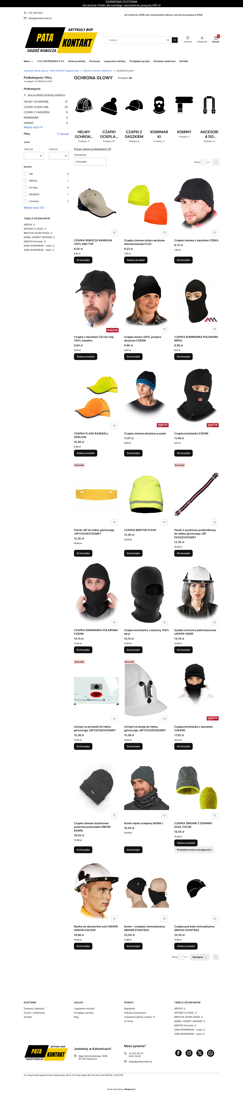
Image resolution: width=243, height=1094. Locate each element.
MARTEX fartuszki (33, 241)
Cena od (28, 149)
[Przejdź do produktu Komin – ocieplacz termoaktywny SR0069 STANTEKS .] (146, 890)
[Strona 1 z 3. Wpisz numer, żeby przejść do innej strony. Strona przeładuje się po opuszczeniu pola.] (203, 162)
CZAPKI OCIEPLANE (46, 107)
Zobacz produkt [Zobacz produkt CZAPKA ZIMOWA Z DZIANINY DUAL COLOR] (186, 842)
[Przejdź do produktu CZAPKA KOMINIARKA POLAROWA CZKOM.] (96, 594)
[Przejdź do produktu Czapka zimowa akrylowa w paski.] (146, 397)
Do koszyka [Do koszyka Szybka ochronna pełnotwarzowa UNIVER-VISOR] (183, 649)
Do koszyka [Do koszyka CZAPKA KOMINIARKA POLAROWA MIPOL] (183, 356)
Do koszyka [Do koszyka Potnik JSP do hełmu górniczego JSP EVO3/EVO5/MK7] (83, 553)
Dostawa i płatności (34, 1008)
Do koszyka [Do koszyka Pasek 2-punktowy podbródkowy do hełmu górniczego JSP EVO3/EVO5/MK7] (183, 553)
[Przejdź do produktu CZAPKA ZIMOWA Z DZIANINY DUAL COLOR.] (196, 787)
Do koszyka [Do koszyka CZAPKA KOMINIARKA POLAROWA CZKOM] (83, 649)
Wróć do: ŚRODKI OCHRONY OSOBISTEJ (44, 95)
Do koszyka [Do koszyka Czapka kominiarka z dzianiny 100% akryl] (133, 649)
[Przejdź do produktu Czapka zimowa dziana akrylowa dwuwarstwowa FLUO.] (146, 204)
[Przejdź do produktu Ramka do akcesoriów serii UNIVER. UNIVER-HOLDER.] (96, 890)
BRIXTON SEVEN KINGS (37, 233)
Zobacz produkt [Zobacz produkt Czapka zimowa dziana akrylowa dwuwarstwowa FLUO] (136, 260)
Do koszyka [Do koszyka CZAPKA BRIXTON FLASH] (133, 553)
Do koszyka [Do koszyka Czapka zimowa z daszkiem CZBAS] (183, 260)
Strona (197, 162)
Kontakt (28, 1017)
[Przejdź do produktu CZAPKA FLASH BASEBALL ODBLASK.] (96, 397)
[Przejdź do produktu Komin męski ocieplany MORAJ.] (146, 787)
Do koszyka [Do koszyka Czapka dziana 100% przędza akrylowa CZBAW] (133, 356)
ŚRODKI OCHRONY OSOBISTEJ (97, 71)
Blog (76, 1017)
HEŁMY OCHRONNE (46, 101)
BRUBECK (34, 194)
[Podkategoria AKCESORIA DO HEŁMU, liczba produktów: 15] (209, 113)
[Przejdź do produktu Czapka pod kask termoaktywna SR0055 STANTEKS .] (196, 890)
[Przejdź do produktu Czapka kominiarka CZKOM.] (196, 397)
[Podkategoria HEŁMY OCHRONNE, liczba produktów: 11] (84, 113)
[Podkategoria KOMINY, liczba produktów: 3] (184, 113)
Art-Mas (33, 187)
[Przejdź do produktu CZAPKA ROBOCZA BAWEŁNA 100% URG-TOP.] (96, 204)
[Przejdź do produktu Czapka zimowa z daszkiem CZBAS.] (196, 204)
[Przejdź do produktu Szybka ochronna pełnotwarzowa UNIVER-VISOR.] (196, 594)
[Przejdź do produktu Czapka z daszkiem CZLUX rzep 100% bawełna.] (96, 301)
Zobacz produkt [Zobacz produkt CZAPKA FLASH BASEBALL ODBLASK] (85, 453)
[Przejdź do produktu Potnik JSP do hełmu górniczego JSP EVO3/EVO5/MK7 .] (96, 494)
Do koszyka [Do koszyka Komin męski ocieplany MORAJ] (133, 849)
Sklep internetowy (120, 1089)
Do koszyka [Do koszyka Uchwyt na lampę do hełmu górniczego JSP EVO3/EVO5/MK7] (133, 746)
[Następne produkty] (200, 957)
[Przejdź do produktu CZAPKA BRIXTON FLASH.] (146, 494)
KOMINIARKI (46, 117)
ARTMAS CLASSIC (34, 228)
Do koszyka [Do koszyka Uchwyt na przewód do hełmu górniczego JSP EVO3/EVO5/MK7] (83, 746)
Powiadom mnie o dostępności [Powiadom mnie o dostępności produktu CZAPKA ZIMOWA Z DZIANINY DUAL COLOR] (194, 849)
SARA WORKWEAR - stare (38, 249)
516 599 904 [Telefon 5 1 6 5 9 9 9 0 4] (35, 12)
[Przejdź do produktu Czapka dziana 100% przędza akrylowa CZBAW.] (146, 301)
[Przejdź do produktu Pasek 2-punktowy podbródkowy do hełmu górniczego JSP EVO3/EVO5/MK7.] (196, 494)
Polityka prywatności (135, 1012)
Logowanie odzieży (84, 1008)
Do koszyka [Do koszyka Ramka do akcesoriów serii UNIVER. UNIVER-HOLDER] (83, 946)
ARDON (33, 180)
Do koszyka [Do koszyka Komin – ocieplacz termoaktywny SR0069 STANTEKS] (133, 946)
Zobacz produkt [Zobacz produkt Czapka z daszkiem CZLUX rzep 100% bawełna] (85, 356)
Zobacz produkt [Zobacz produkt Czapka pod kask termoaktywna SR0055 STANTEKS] (186, 946)
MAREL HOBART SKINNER (38, 237)
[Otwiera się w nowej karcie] (178, 1053)
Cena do (53, 149)
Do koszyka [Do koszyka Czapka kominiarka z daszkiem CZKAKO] (183, 746)
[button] (175, 40)
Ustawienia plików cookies (138, 1017)
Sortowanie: (80, 154)
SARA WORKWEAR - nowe (38, 245)
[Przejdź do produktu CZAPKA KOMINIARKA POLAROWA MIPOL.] (196, 301)
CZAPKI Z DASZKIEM (46, 112)
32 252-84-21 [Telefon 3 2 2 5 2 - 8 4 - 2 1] (136, 1053)
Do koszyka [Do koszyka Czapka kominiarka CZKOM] (183, 453)
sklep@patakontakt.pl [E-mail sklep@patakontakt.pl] (40, 18)
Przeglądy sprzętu (84, 1012)
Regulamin (129, 1008)
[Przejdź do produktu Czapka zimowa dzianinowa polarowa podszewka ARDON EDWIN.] (96, 787)
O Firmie (128, 1021)
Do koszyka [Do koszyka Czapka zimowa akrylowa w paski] (133, 453)
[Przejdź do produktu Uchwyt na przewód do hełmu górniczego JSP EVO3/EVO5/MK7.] (96, 691)
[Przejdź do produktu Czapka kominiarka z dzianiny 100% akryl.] (146, 594)
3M (31, 173)
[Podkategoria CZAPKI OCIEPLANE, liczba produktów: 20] (109, 113)
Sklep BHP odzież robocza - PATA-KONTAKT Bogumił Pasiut (51, 71)
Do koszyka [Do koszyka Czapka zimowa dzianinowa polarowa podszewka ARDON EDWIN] (83, 849)
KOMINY (46, 123)
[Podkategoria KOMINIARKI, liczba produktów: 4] (159, 113)
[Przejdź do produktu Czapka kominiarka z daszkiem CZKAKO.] (196, 691)
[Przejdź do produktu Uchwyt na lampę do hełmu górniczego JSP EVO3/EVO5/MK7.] (146, 691)
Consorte (34, 201)
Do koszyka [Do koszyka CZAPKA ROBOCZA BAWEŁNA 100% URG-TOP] (83, 260)
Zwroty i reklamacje (34, 1012)
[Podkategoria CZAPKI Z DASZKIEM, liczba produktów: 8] (134, 113)
